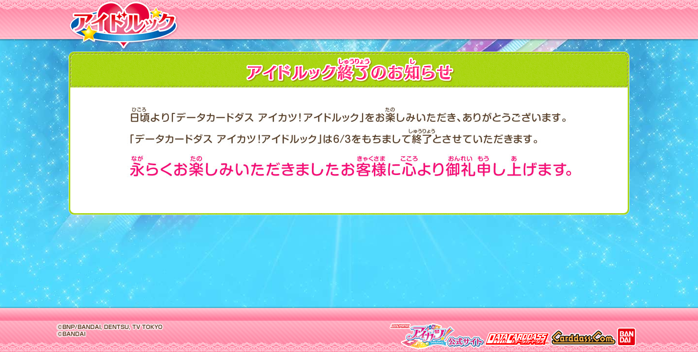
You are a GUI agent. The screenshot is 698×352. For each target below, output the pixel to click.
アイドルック (122, 27)
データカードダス (517, 336)
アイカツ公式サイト (437, 336)
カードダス (583, 336)
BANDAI (626, 336)
